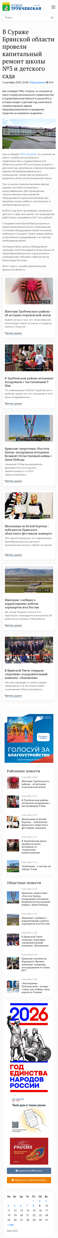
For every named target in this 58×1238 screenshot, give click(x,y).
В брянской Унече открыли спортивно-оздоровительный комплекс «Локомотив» (26, 674)
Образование (37, 82)
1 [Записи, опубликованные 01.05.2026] (33, 1201)
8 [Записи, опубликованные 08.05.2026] (33, 1205)
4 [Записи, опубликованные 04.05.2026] (8, 1205)
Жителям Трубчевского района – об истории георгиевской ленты (28, 313)
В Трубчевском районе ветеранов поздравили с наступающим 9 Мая (29, 382)
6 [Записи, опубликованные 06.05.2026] (20, 1205)
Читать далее (13, 333)
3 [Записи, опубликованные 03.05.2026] (46, 1201)
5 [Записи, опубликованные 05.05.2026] (14, 1205)
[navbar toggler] (53, 7)
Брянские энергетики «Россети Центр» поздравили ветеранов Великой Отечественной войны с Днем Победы (28, 454)
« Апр (10, 1224)
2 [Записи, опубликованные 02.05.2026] (39, 1201)
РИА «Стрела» (28, 154)
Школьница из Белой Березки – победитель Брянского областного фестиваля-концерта (28, 529)
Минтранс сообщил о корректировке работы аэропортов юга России (22, 603)
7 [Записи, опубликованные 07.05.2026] (27, 1205)
